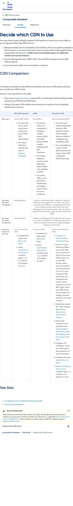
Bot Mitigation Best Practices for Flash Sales (63, 337)
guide (24, 53)
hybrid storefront (23, 98)
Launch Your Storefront (14, 404)
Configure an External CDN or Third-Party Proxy (62, 238)
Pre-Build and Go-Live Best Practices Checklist (23, 401)
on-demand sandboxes (22, 153)
